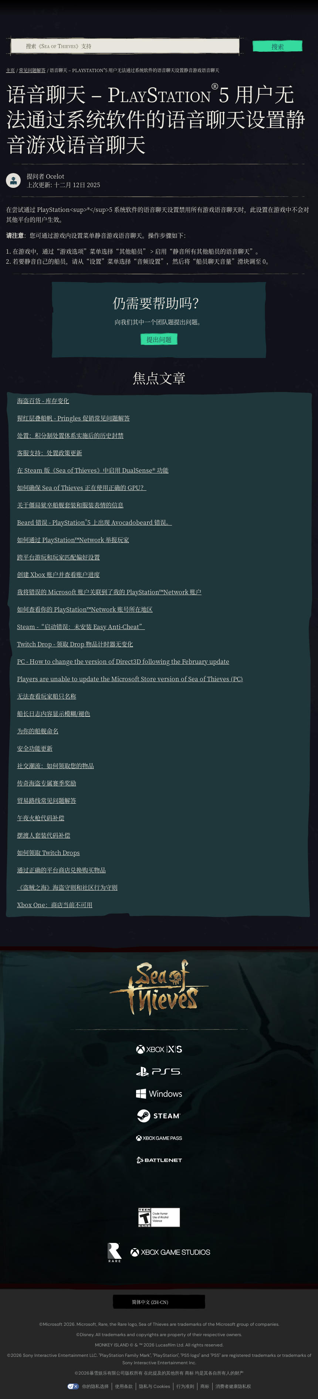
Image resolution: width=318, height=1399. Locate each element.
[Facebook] (106, 1185)
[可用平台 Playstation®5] (159, 1072)
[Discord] (180, 1186)
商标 (204, 1386)
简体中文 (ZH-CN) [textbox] (150, 1302)
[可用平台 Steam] (159, 1117)
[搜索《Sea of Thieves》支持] (125, 46)
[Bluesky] (211, 1186)
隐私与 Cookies (154, 1386)
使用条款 (124, 1386)
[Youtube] (158, 1186)
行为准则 (185, 1386)
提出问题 (159, 339)
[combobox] (125, 46)
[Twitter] (120, 1185)
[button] (159, 1302)
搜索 (277, 46)
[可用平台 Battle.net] (159, 1161)
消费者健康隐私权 (233, 1386)
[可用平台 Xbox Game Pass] (159, 1139)
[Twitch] (136, 1186)
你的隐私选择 (95, 1386)
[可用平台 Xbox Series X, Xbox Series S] (159, 1050)
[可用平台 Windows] (159, 1095)
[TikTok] (195, 1186)
